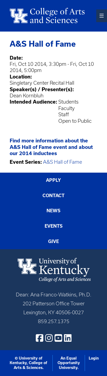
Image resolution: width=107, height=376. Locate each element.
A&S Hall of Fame (62, 162)
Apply (53, 180)
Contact (53, 195)
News (53, 210)
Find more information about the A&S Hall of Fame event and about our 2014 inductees (51, 147)
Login (94, 358)
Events (54, 225)
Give (53, 241)
